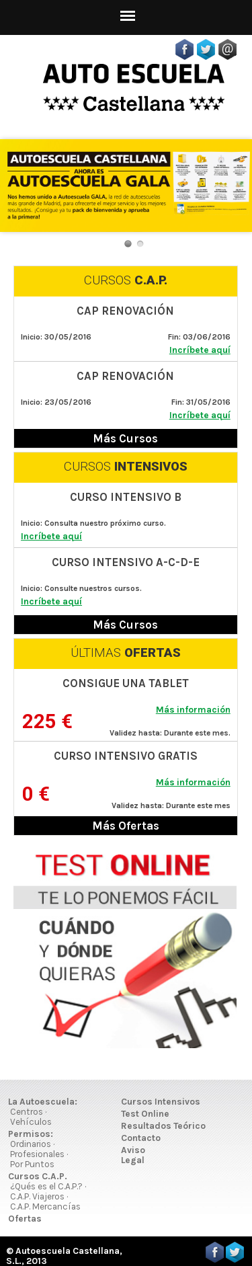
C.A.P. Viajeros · (39, 1196)
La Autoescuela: (42, 1102)
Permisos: (30, 1134)
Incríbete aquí (199, 350)
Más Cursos (125, 438)
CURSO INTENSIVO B (125, 497)
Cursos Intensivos (160, 1102)
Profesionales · (39, 1154)
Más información (193, 710)
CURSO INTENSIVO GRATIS (126, 755)
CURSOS (125, 280)
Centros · (28, 1112)
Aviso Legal (133, 1155)
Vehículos (31, 1122)
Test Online (145, 1114)
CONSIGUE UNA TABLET (125, 683)
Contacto (141, 1138)
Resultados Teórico (163, 1126)
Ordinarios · (32, 1144)
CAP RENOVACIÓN (125, 310)
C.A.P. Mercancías (45, 1206)
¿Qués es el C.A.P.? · (48, 1186)
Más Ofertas (125, 825)
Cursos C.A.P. (37, 1176)
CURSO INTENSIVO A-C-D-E (126, 562)
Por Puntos (32, 1164)
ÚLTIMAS (126, 652)
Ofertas (25, 1219)
